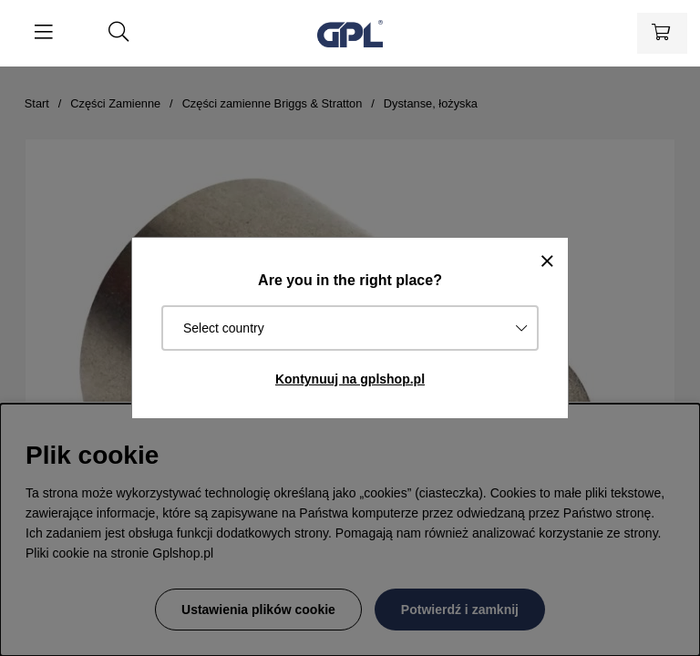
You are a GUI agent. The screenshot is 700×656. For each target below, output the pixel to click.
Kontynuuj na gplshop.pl (350, 379)
